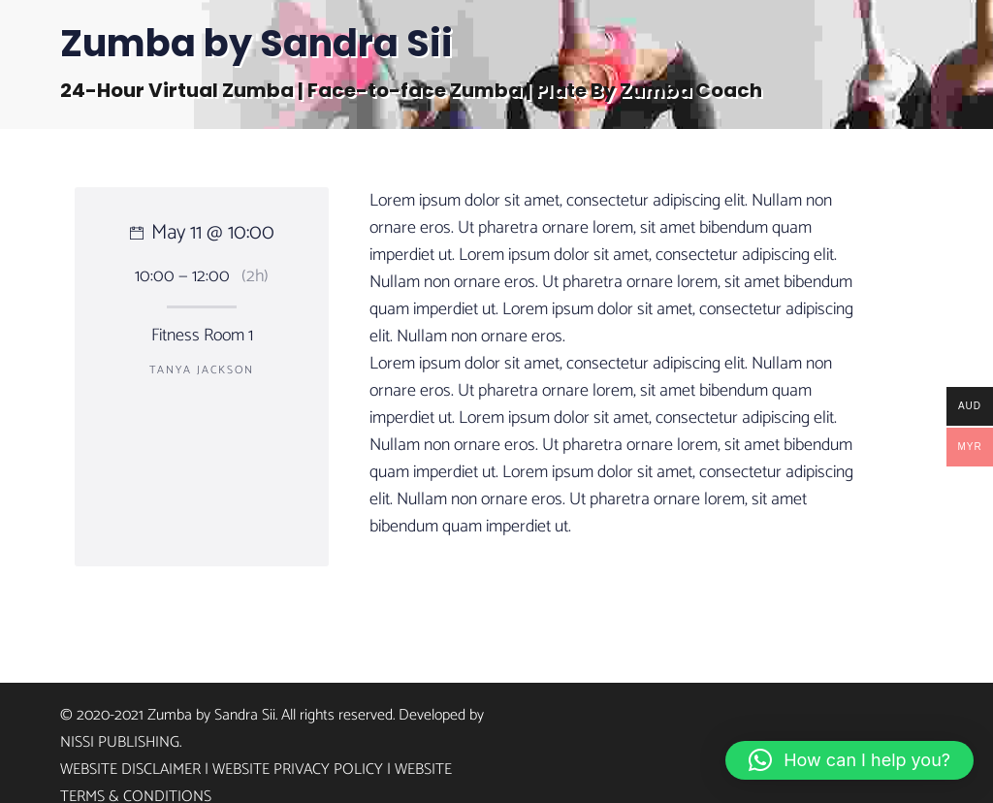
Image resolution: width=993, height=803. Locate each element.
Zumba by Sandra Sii (256, 43)
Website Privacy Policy (297, 769)
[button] (849, 760)
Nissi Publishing (119, 742)
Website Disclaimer (130, 769)
